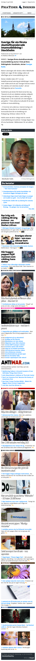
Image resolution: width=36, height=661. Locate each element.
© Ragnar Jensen (29, 39)
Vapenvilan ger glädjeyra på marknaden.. (16, 331)
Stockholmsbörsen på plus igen (15, 354)
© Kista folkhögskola (27, 179)
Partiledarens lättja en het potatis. (13, 304)
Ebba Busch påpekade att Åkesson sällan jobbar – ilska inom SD (16, 299)
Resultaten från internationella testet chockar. (17, 246)
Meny (29, 13)
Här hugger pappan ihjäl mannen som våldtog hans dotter (8, 256)
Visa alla (31, 209)
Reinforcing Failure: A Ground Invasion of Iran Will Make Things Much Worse (17, 372)
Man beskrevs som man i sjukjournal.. (15, 501)
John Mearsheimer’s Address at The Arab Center (18, 375)
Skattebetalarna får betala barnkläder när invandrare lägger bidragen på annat (17, 192)
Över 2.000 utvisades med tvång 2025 (15, 442)
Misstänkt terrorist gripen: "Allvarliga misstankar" (14, 525)
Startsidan (7, 13)
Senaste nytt (18, 13)
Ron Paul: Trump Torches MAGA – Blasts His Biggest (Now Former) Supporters (16, 382)
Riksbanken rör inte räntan (14, 341)
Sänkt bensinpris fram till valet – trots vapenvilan (14, 552)
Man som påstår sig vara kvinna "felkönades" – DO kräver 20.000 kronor (17, 497)
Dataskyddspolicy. (8, 656)
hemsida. (18, 88)
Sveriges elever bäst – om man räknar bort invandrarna (23, 239)
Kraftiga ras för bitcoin (12, 339)
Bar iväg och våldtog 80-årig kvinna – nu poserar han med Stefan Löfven (10, 220)
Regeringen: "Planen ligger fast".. (13, 557)
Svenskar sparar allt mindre (14, 347)
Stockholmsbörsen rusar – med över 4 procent (15, 327)
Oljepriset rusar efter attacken (15, 343)
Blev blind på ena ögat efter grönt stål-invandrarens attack (15, 469)
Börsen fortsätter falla (12, 356)
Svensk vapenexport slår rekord (15, 357)
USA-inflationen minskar (13, 352)
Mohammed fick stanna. (10, 415)
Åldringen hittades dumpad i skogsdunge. (16, 228)
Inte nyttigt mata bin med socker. (13, 581)
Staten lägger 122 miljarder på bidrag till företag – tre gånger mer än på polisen (16, 206)
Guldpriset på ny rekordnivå (14, 337)
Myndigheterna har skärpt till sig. (13, 446)
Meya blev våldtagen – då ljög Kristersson (16, 412)
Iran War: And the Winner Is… (12, 385)
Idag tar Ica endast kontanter (14, 348)
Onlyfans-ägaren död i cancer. (12, 647)
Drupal (31, 658)
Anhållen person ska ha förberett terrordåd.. (17, 529)
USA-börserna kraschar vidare (15, 350)
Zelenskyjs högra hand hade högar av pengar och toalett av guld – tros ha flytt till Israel (18, 197)
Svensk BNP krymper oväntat (15, 345)
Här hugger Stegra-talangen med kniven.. (16, 474)
